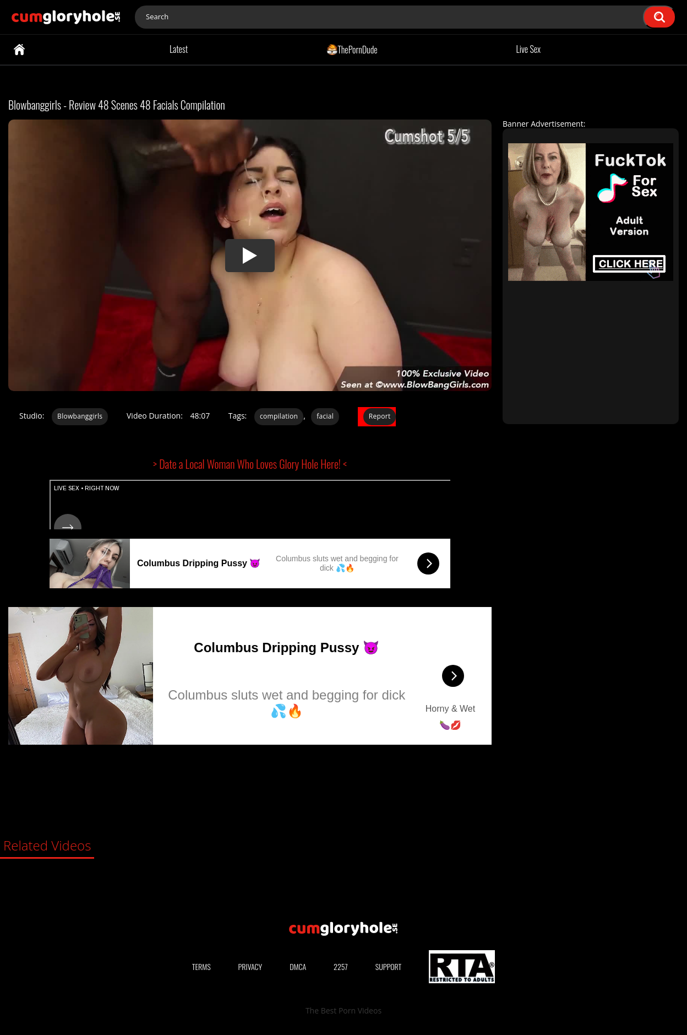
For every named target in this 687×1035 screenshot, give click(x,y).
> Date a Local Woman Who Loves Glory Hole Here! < (250, 464)
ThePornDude (352, 49)
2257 (341, 966)
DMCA (298, 966)
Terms (201, 966)
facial (325, 416)
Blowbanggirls (79, 416)
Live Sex (528, 49)
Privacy (250, 966)
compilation (279, 416)
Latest (179, 49)
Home (19, 49)
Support (388, 966)
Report (380, 416)
